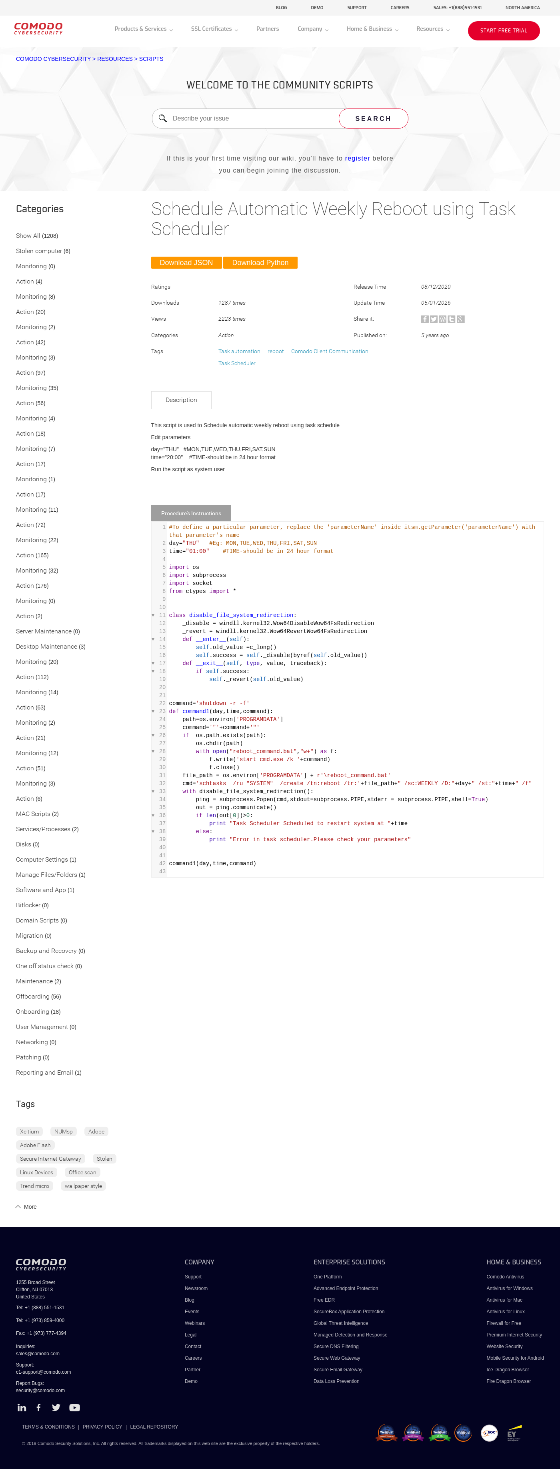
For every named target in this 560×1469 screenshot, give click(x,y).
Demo (191, 1381)
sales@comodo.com (38, 1353)
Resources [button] (431, 29)
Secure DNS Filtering (336, 1346)
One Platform (328, 1277)
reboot (276, 351)
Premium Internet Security (514, 1335)
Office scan (82, 1172)
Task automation (239, 351)
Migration (29, 935)
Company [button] (311, 29)
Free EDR (324, 1300)
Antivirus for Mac (504, 1300)
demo (317, 8)
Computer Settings (42, 859)
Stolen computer (39, 251)
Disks (23, 844)
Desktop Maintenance (46, 646)
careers (400, 8)
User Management (42, 1027)
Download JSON (186, 263)
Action (25, 281)
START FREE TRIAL (504, 31)
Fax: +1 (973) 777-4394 (41, 1333)
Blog (189, 1300)
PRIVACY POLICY (102, 1427)
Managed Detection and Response (351, 1335)
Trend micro (34, 1186)
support (356, 8)
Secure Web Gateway (337, 1358)
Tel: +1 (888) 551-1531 (40, 1307)
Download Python (260, 263)
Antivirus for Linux (506, 1311)
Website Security (505, 1346)
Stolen (104, 1159)
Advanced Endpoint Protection (346, 1288)
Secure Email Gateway (339, 1370)
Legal (190, 1335)
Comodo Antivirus (505, 1277)
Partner (192, 1370)
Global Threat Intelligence (341, 1323)
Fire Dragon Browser (509, 1381)
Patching (28, 1057)
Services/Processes (43, 829)
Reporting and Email (44, 1072)
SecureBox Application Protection (349, 1311)
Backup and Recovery (46, 951)
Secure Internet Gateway (50, 1159)
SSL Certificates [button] (212, 29)
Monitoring (31, 266)
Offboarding (33, 996)
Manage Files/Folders (46, 875)
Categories (40, 209)
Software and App (41, 890)
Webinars (195, 1323)
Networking (32, 1042)
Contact (193, 1346)
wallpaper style (83, 1186)
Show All (28, 236)
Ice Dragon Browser (508, 1370)
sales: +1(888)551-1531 (458, 8)
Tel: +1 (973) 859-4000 (40, 1320)
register (357, 158)
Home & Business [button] (370, 29)
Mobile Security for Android (515, 1358)
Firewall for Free (504, 1323)
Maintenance (34, 981)
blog (281, 8)
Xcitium (29, 1131)
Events (192, 1311)
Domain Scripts (37, 920)
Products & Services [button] (141, 29)
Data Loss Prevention (337, 1381)
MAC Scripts (33, 814)
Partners (267, 29)
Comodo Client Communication (329, 351)
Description (181, 400)
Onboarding (32, 1012)
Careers (193, 1358)
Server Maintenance (44, 631)
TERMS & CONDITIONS (48, 1427)
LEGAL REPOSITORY (154, 1427)
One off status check (45, 966)
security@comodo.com (40, 1390)
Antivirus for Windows (510, 1288)
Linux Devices (36, 1172)
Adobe (96, 1131)
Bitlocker (28, 905)
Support (193, 1277)
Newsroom (196, 1288)
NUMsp (63, 1131)
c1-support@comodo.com (43, 1372)
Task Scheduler (237, 363)
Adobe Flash (35, 1145)
